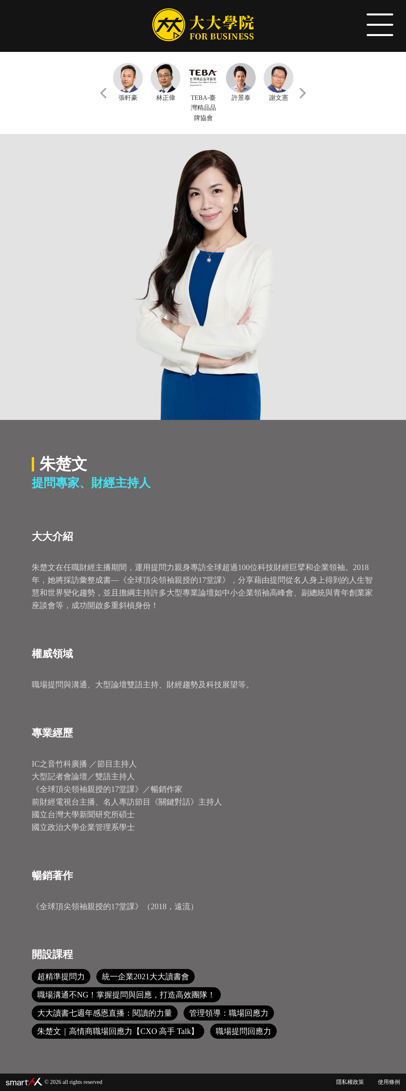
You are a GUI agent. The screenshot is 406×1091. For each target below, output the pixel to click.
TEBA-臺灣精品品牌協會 (203, 92)
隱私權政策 (350, 1082)
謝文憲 (278, 82)
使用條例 (389, 1082)
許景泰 (241, 82)
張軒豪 (128, 82)
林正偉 (165, 82)
